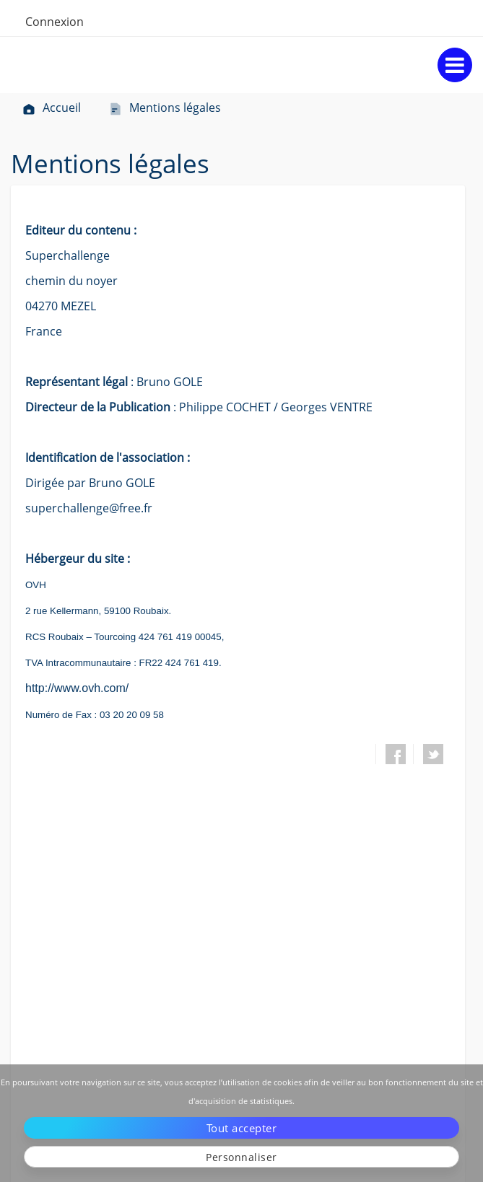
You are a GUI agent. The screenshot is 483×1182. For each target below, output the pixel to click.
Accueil (51, 107)
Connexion (54, 22)
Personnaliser (241, 1157)
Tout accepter (241, 1128)
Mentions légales (164, 107)
